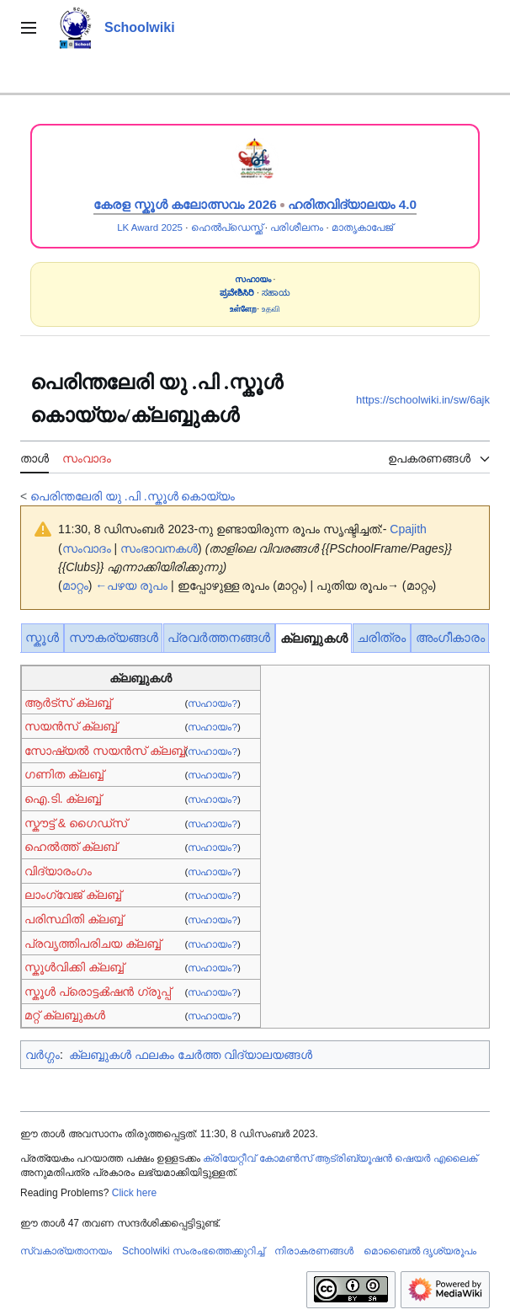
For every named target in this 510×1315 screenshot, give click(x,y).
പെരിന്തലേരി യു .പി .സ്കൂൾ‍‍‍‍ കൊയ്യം (132, 496)
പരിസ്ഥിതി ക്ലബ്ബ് (73, 919)
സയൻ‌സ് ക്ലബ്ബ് (70, 726)
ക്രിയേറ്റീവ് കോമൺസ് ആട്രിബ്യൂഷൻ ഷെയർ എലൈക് (339, 1158)
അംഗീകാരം (450, 637)
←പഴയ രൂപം (131, 585)
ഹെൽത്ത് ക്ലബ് (70, 846)
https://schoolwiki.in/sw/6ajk (423, 399)
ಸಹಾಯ (276, 292)
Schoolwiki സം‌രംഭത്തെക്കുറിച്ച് (193, 1251)
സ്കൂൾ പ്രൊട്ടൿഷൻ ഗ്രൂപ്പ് (97, 991)
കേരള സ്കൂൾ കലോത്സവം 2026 (185, 204)
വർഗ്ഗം (42, 1054)
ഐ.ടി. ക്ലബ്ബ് (63, 798)
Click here (134, 1193)
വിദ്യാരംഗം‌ (58, 871)
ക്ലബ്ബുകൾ (314, 638)
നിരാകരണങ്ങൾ (313, 1251)
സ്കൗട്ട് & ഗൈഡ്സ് (75, 823)
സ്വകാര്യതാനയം (66, 1251)
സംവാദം (86, 548)
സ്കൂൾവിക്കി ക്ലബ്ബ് (74, 967)
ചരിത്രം (381, 637)
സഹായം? (212, 703)
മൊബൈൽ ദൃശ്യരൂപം (420, 1251)
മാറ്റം (75, 585)
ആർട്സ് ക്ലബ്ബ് (67, 702)
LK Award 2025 (150, 227)
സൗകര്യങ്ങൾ (113, 637)
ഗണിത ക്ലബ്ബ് (64, 774)
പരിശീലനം (296, 227)
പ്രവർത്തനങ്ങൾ (218, 637)
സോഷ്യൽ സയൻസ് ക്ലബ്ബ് (104, 750)
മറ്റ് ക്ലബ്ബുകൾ (64, 1015)
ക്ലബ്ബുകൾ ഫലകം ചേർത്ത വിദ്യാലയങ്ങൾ (190, 1054)
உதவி (271, 308)
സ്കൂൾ (42, 637)
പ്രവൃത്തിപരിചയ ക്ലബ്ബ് (92, 943)
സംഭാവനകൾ (159, 548)
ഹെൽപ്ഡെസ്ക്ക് (227, 227)
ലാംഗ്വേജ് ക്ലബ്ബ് (72, 894)
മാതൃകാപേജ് (362, 227)
